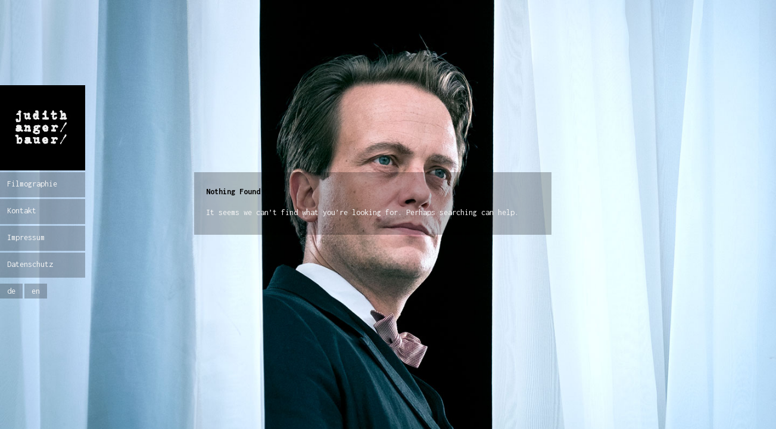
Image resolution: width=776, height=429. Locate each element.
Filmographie (32, 183)
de (11, 291)
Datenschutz (30, 264)
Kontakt (21, 210)
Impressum (26, 237)
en (36, 291)
